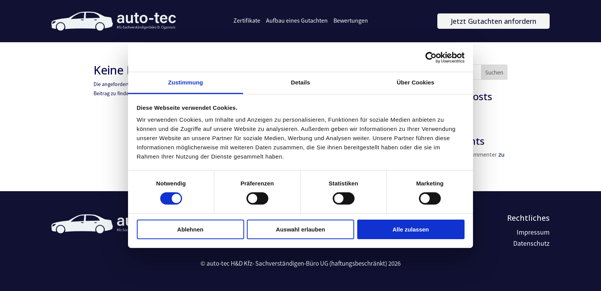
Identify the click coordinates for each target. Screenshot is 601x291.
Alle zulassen (410, 229)
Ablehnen (190, 229)
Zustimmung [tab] (185, 82)
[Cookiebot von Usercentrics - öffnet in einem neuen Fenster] (431, 57)
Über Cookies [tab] (415, 82)
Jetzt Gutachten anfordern (493, 21)
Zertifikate (246, 21)
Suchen (494, 72)
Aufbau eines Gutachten (297, 21)
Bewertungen (350, 21)
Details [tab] (300, 82)
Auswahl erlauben (300, 229)
